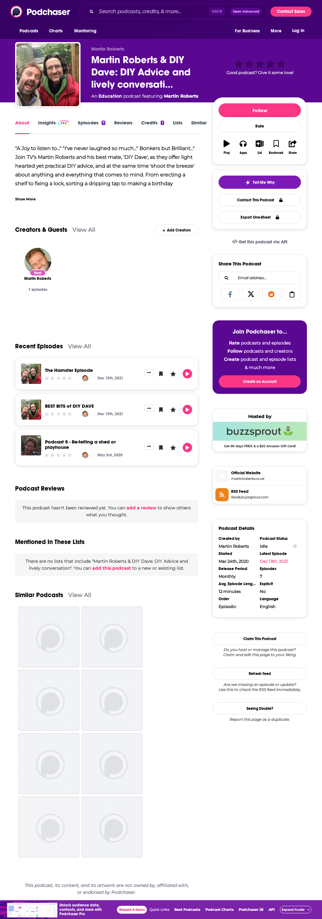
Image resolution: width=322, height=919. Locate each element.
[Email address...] (260, 278)
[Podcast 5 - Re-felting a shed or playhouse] (31, 445)
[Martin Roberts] (38, 261)
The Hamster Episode (69, 370)
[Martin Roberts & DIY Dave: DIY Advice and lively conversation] (47, 74)
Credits (152, 123)
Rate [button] (259, 126)
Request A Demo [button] (132, 910)
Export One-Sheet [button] (260, 217)
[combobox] (173, 11)
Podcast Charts (219, 909)
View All (83, 229)
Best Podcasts (187, 909)
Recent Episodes (39, 346)
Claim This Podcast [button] (259, 639)
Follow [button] (260, 110)
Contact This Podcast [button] (260, 200)
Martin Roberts (181, 96)
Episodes (91, 123)
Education (110, 96)
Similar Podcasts (39, 595)
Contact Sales (291, 11)
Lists (177, 123)
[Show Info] (295, 546)
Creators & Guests (41, 230)
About (22, 123)
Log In (298, 30)
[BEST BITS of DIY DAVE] (31, 410)
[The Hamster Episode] (31, 374)
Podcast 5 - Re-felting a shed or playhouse (80, 444)
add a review (141, 508)
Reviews (123, 123)
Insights (53, 123)
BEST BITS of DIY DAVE (69, 406)
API (272, 909)
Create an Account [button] (260, 381)
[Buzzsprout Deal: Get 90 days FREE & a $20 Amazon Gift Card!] (260, 435)
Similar (199, 123)
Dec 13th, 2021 (274, 561)
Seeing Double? (260, 708)
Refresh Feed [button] (260, 674)
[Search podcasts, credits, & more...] (152, 12)
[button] (30, 31)
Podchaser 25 (251, 909)
